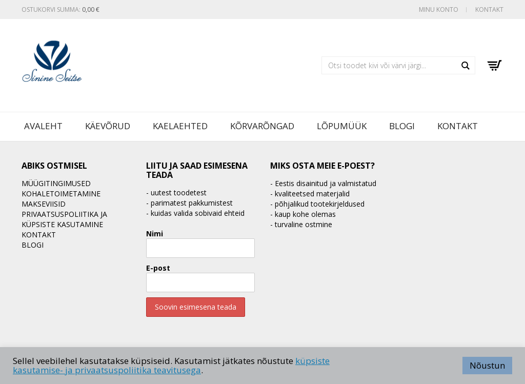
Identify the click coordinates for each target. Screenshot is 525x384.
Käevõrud (107, 126)
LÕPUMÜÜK (342, 126)
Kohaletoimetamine (61, 193)
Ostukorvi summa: (60, 9)
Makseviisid (44, 204)
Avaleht (43, 126)
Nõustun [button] (487, 365)
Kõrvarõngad (262, 126)
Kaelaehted (180, 126)
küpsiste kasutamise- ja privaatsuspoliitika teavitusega (171, 365)
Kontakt (489, 9)
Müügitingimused (56, 183)
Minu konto (438, 9)
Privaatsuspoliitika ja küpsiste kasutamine (64, 219)
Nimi (154, 233)
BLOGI (402, 126)
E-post (158, 268)
